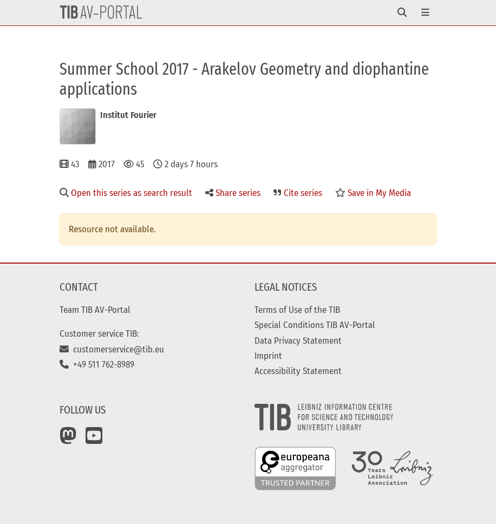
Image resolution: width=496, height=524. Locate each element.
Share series (232, 192)
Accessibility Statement (298, 370)
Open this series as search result (126, 192)
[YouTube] (94, 439)
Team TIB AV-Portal (95, 309)
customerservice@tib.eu (112, 349)
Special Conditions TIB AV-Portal (314, 324)
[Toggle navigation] (402, 12)
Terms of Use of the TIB (297, 309)
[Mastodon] (68, 439)
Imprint (268, 355)
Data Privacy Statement (298, 340)
